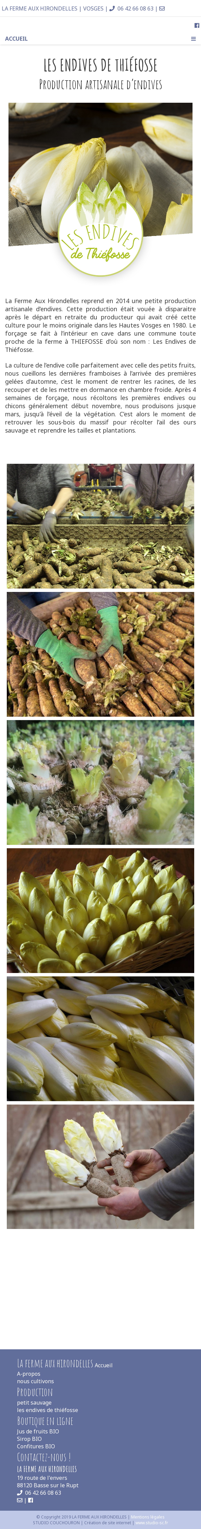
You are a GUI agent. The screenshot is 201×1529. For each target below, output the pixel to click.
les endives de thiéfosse (47, 1410)
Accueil (16, 38)
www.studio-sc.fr (151, 1523)
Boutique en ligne (45, 1421)
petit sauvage (34, 1402)
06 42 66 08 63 (131, 8)
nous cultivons (35, 1381)
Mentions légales (148, 1517)
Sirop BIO (29, 1439)
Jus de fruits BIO (38, 1431)
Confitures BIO (36, 1446)
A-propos (28, 1373)
